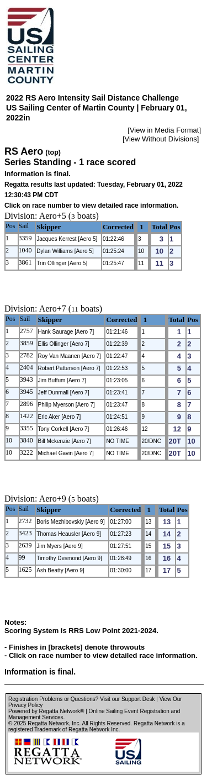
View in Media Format (164, 130)
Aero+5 (52, 215)
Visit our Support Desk (127, 699)
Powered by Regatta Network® (46, 711)
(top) (53, 152)
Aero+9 (52, 498)
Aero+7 (52, 308)
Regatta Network (48, 723)
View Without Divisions (161, 139)
